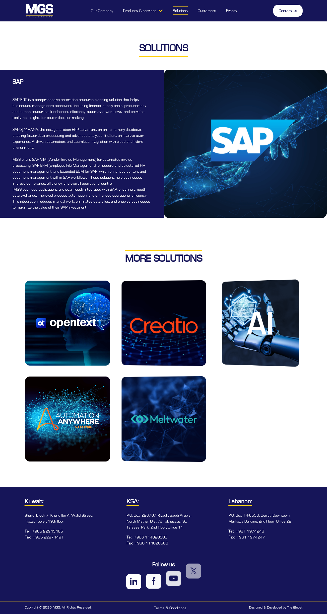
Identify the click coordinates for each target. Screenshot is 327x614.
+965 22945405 (47, 531)
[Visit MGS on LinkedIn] (133, 579)
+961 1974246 (250, 531)
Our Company (102, 11)
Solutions (180, 11)
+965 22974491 (48, 537)
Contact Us (288, 11)
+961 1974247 (251, 537)
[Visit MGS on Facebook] (153, 572)
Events (231, 11)
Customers (207, 11)
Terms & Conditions (170, 608)
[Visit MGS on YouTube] (173, 559)
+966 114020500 (150, 537)
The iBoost (295, 607)
